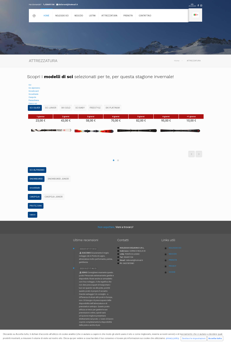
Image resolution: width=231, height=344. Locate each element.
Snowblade (33, 94)
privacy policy (172, 338)
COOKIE (172, 272)
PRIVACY (172, 266)
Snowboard (34, 91)
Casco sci (33, 103)
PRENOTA (173, 260)
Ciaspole (32, 97)
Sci (30, 85)
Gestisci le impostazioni (194, 338)
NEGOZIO (173, 254)
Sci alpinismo (34, 88)
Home (176, 61)
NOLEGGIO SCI (175, 248)
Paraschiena (34, 100)
